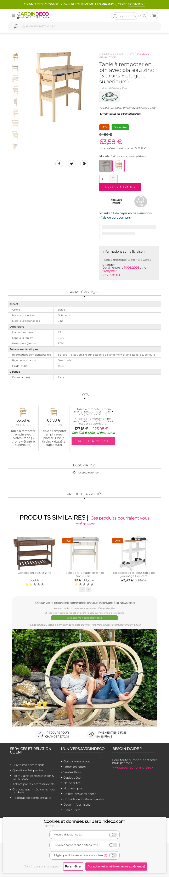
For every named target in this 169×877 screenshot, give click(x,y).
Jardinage (106, 53)
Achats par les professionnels (33, 784)
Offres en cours (74, 766)
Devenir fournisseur (77, 804)
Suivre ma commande (28, 765)
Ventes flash (72, 772)
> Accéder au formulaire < (133, 767)
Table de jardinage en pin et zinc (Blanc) (84, 575)
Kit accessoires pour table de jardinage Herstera (134, 575)
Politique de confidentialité (31, 797)
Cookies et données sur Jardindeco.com (84, 821)
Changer (108, 265)
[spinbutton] (108, 179)
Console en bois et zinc (34, 573)
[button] (113, 177)
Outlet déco (72, 777)
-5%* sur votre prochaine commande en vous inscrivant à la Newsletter (84, 603)
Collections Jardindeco (79, 793)
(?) (80, 834)
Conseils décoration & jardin (83, 799)
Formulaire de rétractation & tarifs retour (33, 777)
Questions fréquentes (28, 770)
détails (52, 826)
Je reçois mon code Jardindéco (84, 617)
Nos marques (73, 788)
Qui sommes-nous (76, 761)
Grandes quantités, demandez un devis (33, 790)
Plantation (125, 53)
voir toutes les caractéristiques (120, 113)
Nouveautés (71, 783)
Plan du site (71, 810)
